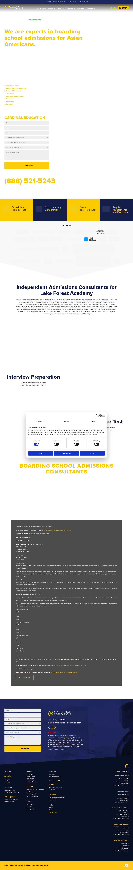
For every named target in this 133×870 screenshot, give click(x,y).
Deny (41, 453)
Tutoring (30, 771)
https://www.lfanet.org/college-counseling (64, 672)
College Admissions (9, 790)
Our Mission (7, 779)
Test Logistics (52, 801)
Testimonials (30, 808)
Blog (50, 810)
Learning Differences (32, 796)
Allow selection (66, 453)
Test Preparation (10, 797)
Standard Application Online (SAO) (67, 665)
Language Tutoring (32, 782)
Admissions (8, 787)
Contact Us (53, 812)
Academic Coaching (32, 793)
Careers (51, 785)
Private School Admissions (11, 792)
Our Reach (29, 806)
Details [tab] (66, 421)
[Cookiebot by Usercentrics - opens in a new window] (97, 415)
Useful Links (52, 774)
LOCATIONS (67, 2)
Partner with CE (54, 781)
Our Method (7, 781)
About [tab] (93, 421)
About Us (7, 776)
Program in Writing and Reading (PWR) (35, 790)
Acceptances (30, 804)
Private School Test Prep (11, 799)
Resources (52, 771)
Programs (30, 786)
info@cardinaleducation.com (67, 723)
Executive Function (32, 795)
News (51, 807)
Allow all (92, 453)
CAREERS (75, 2)
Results (29, 801)
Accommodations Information (57, 797)
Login (51, 805)
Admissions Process (54, 799)
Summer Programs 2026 (55, 2)
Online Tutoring (31, 774)
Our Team (7, 783)
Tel (111, 8)
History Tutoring (31, 776)
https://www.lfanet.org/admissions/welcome (57, 530)
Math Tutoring (30, 780)
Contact (123, 8)
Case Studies (30, 810)
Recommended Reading (55, 776)
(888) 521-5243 (59, 719)
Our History (52, 789)
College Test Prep (9, 801)
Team (115, 8)
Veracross (83, 665)
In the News (84, 2)
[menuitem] (41, 8)
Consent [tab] (39, 421)
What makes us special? (55, 788)
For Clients (52, 794)
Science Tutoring (31, 778)
